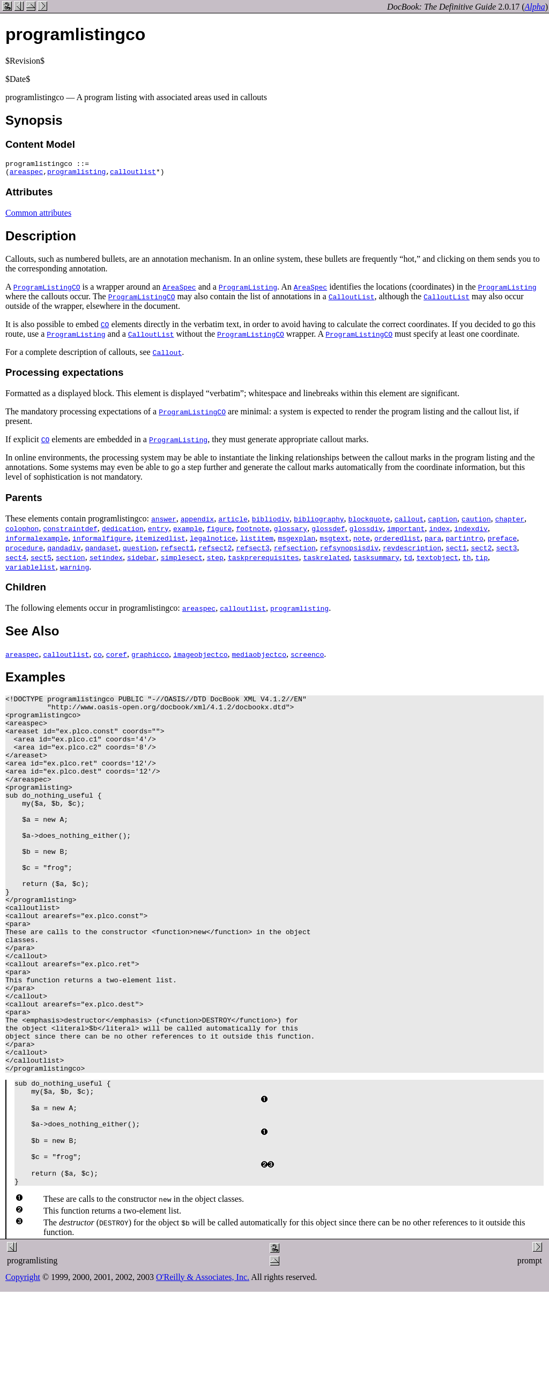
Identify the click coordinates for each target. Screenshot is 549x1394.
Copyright (22, 1375)
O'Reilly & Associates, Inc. (202, 1375)
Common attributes (38, 216)
